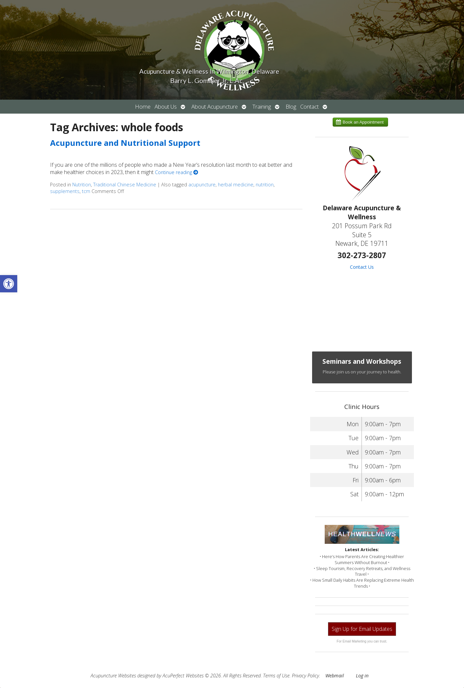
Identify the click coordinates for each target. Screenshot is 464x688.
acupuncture (202, 184)
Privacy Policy (305, 675)
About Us (166, 106)
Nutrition (81, 184)
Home (143, 106)
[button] (8, 283)
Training (261, 106)
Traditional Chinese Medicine (124, 184)
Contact (309, 106)
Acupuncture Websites (113, 675)
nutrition (265, 184)
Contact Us (362, 267)
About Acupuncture (214, 106)
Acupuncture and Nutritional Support (125, 142)
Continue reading (176, 172)
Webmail (334, 675)
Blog (291, 106)
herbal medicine (235, 184)
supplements (65, 191)
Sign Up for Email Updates (362, 629)
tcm (86, 191)
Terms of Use (276, 675)
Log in (362, 675)
